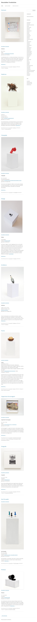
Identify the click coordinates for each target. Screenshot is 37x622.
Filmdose (3, 569)
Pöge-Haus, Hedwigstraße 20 (9, 118)
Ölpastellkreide (29, 54)
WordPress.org (29, 84)
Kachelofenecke (29, 45)
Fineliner (28, 33)
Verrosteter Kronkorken (30, 71)
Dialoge (3, 198)
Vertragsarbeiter (3, 440)
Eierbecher (28, 28)
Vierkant (28, 72)
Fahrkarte (3, 10)
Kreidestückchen (29, 51)
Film (8, 609)
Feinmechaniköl (29, 30)
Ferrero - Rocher (3, 390)
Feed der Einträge (29, 82)
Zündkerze (4, 265)
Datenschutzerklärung (30, 16)
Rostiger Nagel (29, 59)
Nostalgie (13, 609)
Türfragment (29, 69)
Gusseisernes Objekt (30, 39)
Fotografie (3, 446)
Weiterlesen (3, 64)
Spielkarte (28, 63)
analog (6, 609)
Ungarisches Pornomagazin (8, 396)
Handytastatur (29, 41)
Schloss (28, 60)
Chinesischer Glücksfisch (30, 24)
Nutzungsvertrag (29, 53)
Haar (27, 40)
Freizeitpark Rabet (7, 240)
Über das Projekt (7, 5)
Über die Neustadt (15, 5)
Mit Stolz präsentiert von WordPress (6, 619)
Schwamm (28, 61)
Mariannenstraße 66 (4, 310)
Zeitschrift (7, 440)
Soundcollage (11, 253)
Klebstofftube (29, 48)
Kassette (28, 46)
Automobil (28, 23)
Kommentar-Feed (29, 83)
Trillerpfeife (4, 135)
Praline (3, 330)
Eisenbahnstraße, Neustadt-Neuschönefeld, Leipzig (12, 180)
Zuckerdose (28, 73)
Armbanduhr (29, 22)
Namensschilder (29, 52)
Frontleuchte (29, 35)
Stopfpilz (28, 64)
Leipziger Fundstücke (4, 360)
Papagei (28, 57)
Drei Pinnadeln (5, 499)
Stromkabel (28, 66)
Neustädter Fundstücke (8, 2)
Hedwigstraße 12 (7, 479)
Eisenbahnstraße (7, 597)
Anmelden (28, 81)
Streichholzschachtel (30, 65)
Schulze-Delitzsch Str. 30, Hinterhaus (10, 424)
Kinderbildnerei (29, 47)
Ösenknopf (28, 55)
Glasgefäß (28, 36)
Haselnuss (3, 74)
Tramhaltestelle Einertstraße (9, 53)
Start (2, 5)
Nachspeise (8, 390)
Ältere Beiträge (4, 615)
